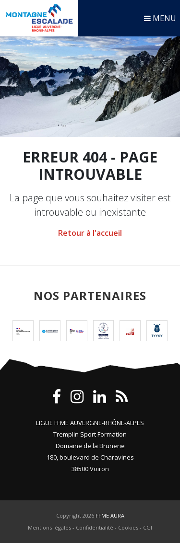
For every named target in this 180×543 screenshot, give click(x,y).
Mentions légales (49, 527)
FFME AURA (110, 515)
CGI (147, 527)
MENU (160, 18)
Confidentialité (94, 527)
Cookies (128, 527)
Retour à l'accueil (90, 233)
